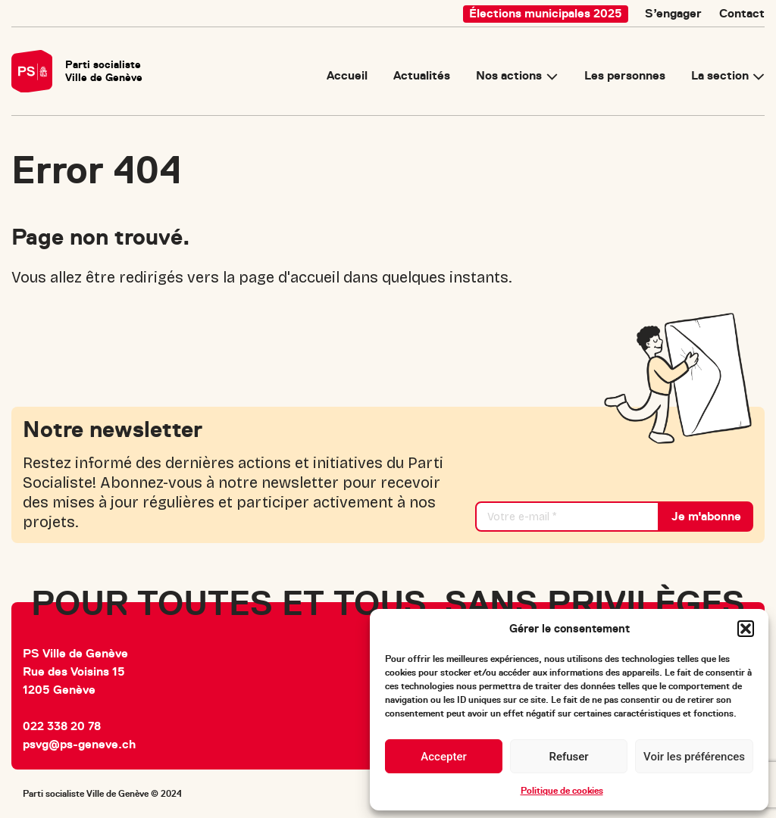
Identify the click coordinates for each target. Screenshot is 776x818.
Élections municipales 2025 (545, 13)
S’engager (673, 13)
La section (720, 76)
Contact (742, 13)
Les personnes (624, 76)
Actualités (421, 76)
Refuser (568, 756)
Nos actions (509, 76)
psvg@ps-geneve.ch (79, 744)
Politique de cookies (562, 790)
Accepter (443, 756)
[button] (745, 628)
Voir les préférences (694, 756)
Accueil (347, 76)
